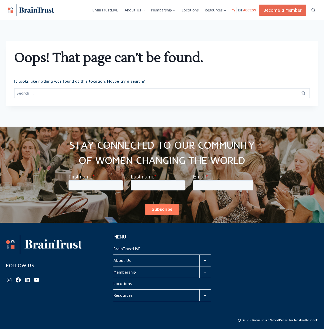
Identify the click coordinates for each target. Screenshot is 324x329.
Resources (123, 295)
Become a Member (283, 10)
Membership (124, 272)
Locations (190, 10)
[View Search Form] (313, 10)
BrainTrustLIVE (105, 10)
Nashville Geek (306, 320)
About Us (122, 260)
